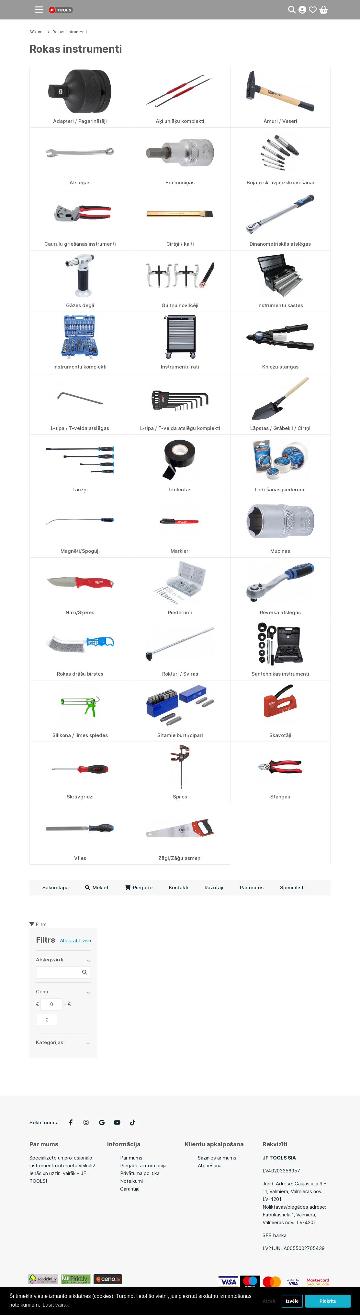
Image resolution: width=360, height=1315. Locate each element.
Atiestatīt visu (75, 940)
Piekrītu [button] (328, 1301)
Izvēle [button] (292, 1301)
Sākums (37, 31)
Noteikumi (131, 1181)
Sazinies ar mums (217, 1158)
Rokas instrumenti (69, 31)
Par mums (252, 887)
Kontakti (178, 887)
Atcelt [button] (269, 1301)
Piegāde (138, 887)
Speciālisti (292, 887)
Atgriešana (209, 1165)
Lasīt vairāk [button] (56, 1305)
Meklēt (96, 887)
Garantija (130, 1189)
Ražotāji (214, 887)
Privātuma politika (140, 1173)
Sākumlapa (55, 887)
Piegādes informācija (143, 1165)
